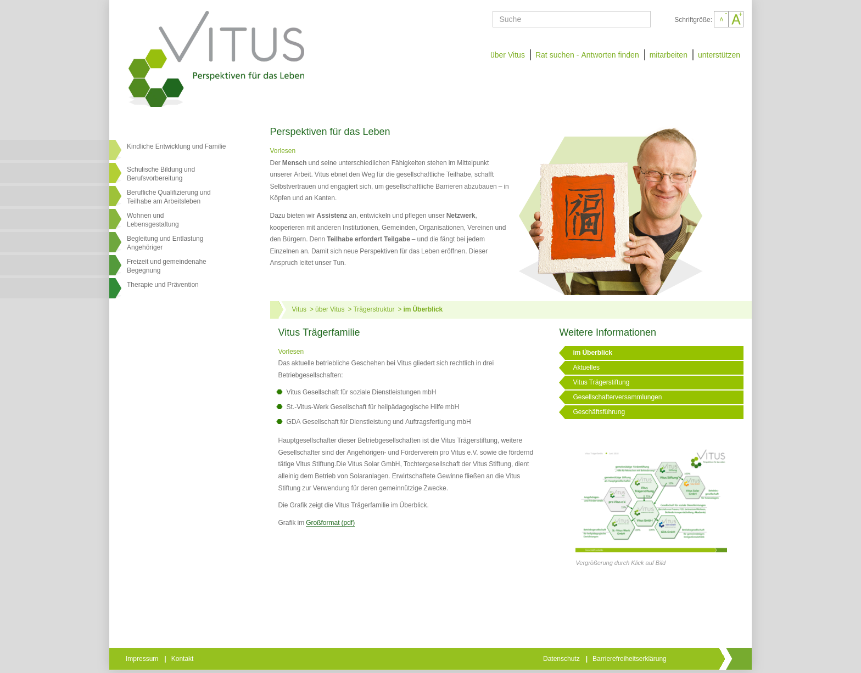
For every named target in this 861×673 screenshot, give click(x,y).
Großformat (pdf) (330, 522)
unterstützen (719, 55)
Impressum (143, 658)
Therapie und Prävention (163, 284)
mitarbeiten (668, 55)
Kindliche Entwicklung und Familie (176, 146)
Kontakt (183, 658)
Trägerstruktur (373, 309)
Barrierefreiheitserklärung (630, 658)
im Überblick (423, 309)
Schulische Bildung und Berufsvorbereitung (161, 174)
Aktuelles (586, 367)
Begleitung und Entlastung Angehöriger (165, 243)
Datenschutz (562, 658)
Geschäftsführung (599, 412)
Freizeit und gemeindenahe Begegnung (166, 266)
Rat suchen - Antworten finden (587, 55)
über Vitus (507, 55)
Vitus (299, 309)
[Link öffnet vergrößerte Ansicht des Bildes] (651, 492)
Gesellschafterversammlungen (617, 397)
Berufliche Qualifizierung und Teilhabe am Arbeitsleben (169, 197)
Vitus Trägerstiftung (601, 382)
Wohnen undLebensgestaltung (153, 220)
